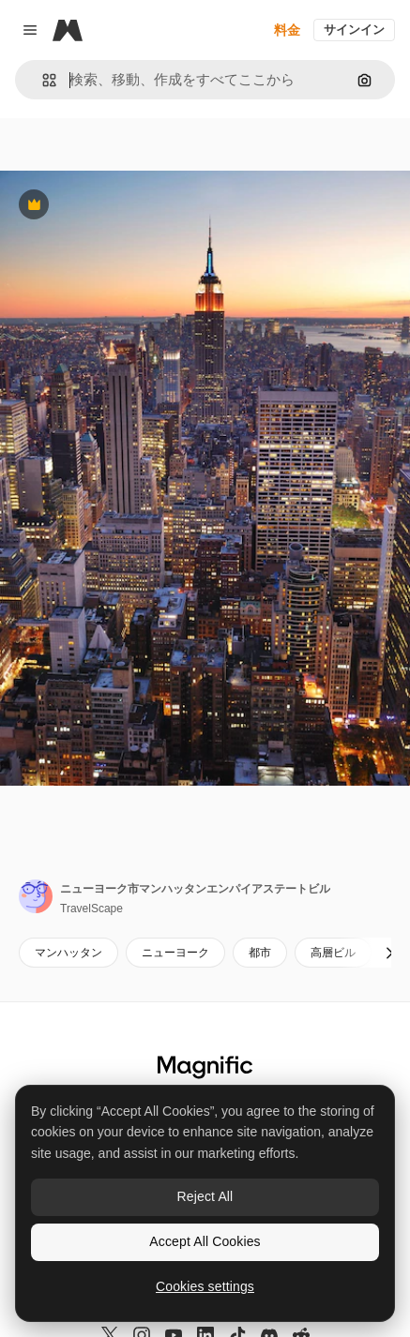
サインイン (354, 30)
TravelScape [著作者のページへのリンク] (91, 908)
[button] (42, 80)
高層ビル (333, 952)
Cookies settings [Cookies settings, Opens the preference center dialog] (205, 1286)
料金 (287, 30)
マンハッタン (68, 952)
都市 (260, 952)
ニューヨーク (175, 952)
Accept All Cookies (204, 1241)
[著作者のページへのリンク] (36, 896)
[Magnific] (68, 30)
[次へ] (389, 953)
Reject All (205, 1196)
